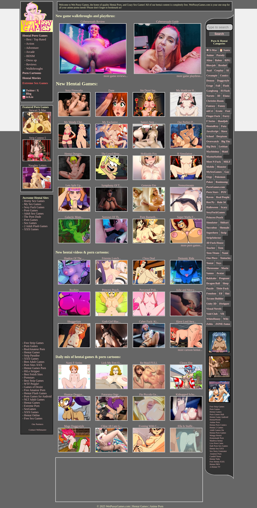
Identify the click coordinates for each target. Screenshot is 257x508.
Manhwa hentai (216, 440)
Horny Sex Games (34, 200)
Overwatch (212, 141)
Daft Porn (214, 446)
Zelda (209, 324)
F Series (210, 121)
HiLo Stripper (32, 371)
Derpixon (222, 136)
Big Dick (211, 146)
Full (218, 85)
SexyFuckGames (215, 212)
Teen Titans (212, 253)
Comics (224, 75)
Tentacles (225, 258)
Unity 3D (211, 303)
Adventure (32, 47)
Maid (225, 151)
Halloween (212, 207)
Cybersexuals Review (92, 47)
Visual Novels (214, 308)
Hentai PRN (215, 464)
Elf (220, 293)
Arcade (30, 51)
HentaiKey (212, 126)
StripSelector (213, 237)
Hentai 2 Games (216, 427)
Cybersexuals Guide (167, 47)
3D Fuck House (215, 242)
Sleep (226, 283)
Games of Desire (33, 386)
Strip (223, 232)
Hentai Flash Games (35, 393)
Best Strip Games (34, 380)
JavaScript (212, 131)
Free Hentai (214, 461)
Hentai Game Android (219, 417)
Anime (210, 55)
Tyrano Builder (215, 298)
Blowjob (211, 65)
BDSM (30, 56)
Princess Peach (214, 217)
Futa (223, 126)
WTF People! (31, 383)
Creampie (211, 75)
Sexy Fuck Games (34, 207)
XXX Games (31, 229)
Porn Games (31, 210)
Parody (221, 55)
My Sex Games (32, 204)
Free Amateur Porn (34, 390)
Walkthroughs (34, 68)
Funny (221, 106)
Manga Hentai (216, 435)
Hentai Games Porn (35, 368)
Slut (227, 293)
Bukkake (211, 278)
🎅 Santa (224, 50)
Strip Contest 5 (37, 137)
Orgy (209, 177)
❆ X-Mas (211, 50)
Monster (221, 166)
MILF (227, 161)
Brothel (222, 65)
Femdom (211, 293)
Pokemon (220, 177)
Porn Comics (221, 425)
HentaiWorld (215, 419)
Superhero (212, 232)
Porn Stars (212, 192)
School (210, 136)
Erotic (219, 111)
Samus (210, 273)
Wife (226, 318)
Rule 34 (221, 202)
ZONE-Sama (222, 324)
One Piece (212, 258)
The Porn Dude (32, 216)
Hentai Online (32, 415)
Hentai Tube (215, 459)
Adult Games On (217, 430)
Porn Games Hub (217, 414)
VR (222, 313)
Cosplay (219, 70)
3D (218, 95)
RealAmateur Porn (34, 349)
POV (224, 192)
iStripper (224, 303)
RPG (227, 60)
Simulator (212, 222)
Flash (226, 85)
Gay (226, 171)
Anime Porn (215, 422)
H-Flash (225, 90)
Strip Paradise (32, 355)
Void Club (212, 313)
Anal (209, 70)
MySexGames (214, 171)
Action (30, 43)
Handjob (223, 121)
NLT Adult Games (34, 399)
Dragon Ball (213, 283)
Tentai (209, 263)
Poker (209, 182)
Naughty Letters (37, 165)
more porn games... (191, 245)
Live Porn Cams (216, 443)
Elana (226, 95)
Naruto (210, 95)
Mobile (210, 166)
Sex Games (30, 222)
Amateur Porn (216, 454)
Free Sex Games (33, 418)
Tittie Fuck (222, 288)
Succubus (211, 227)
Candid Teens (215, 456)
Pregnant (224, 278)
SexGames (30, 408)
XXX (221, 448)
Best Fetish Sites (33, 374)
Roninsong (222, 182)
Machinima (212, 151)
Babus (218, 60)
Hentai (212, 425)
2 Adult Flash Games (36, 226)
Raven (210, 197)
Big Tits (225, 141)
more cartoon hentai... (190, 349)
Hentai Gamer (32, 352)
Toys (218, 263)
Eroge (209, 85)
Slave (224, 131)
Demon (210, 80)
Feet (227, 111)
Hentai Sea (214, 448)
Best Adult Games (34, 361)
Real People (222, 197)
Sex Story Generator (218, 451)
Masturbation (214, 156)
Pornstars (29, 377)
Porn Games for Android (38, 396)
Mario (224, 268)
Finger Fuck (213, 116)
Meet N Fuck (213, 161)
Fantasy (210, 106)
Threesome (212, 268)
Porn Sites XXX (33, 364)
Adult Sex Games (34, 213)
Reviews (31, 64)
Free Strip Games (34, 342)
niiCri (209, 111)
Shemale (224, 227)
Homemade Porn (217, 438)
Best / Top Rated (36, 39)
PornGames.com (215, 187)
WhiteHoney (213, 318)
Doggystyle (223, 80)
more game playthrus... (189, 75)
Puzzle (210, 288)
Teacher (210, 247)
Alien (209, 60)
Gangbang (212, 90)
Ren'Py (210, 202)
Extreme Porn (31, 405)
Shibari (224, 222)
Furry (226, 116)
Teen (220, 247)
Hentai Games (32, 402)
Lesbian (223, 146)
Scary (224, 207)
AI (227, 70)
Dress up (31, 60)
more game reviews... (116, 75)
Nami (225, 253)
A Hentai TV (215, 467)
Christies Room (215, 100)
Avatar (220, 273)
